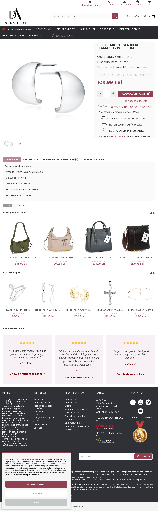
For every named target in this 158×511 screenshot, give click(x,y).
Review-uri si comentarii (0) (60, 159)
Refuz (36, 502)
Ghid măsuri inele (73, 423)
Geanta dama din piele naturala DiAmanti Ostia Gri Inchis (99, 258)
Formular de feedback (76, 416)
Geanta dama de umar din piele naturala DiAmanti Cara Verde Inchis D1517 (21, 258)
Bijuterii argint (11, 272)
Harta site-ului (40, 424)
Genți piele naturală (14, 212)
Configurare (36, 493)
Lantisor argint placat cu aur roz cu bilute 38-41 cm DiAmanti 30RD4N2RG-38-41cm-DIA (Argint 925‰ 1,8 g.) (141, 310)
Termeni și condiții (42, 402)
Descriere (11, 159)
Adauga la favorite (138, 101)
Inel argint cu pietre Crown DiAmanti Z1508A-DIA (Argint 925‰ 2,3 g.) (17, 310)
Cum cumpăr (71, 399)
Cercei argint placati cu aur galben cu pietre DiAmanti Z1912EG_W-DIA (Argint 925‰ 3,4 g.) (79, 310)
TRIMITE (143, 456)
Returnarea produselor (76, 409)
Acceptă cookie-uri (36, 484)
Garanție (69, 419)
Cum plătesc (71, 402)
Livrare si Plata (93, 159)
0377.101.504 (102, 399)
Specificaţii (30, 159)
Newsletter (70, 429)
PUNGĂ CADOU (117, 136)
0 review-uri (119, 107)
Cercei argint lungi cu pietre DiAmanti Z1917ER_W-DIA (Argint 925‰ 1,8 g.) (48, 310)
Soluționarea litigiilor (43, 417)
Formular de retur (73, 412)
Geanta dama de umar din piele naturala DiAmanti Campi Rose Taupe (60, 258)
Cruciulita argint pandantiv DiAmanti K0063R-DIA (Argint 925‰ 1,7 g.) (110, 310)
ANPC (36, 421)
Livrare (68, 406)
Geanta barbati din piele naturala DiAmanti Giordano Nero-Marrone (137, 258)
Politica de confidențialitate (41, 412)
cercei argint (19, 205)
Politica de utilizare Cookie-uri (42, 407)
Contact (37, 428)
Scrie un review (141, 107)
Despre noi (39, 399)
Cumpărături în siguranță (77, 426)
